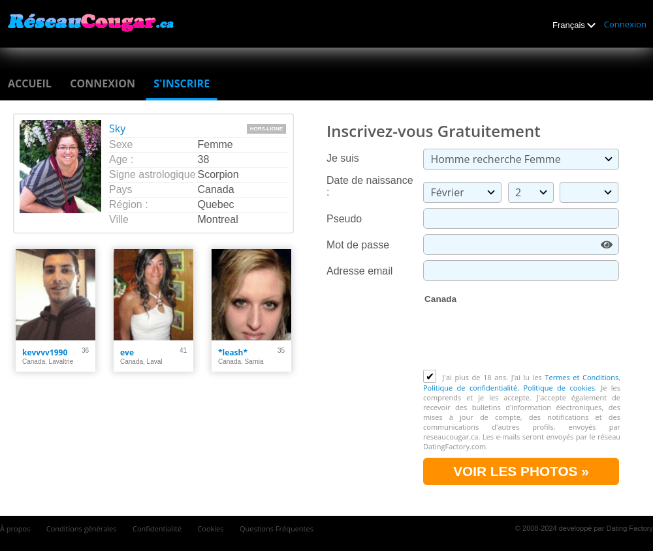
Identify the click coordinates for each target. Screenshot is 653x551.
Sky (117, 128)
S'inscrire (181, 83)
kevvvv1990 (44, 352)
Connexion (625, 24)
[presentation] (522, 337)
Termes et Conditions (581, 377)
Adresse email (359, 270)
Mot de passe (357, 244)
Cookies (210, 528)
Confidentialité (157, 528)
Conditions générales (81, 528)
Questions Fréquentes (276, 528)
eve (127, 352)
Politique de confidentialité (470, 388)
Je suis (342, 158)
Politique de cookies (558, 388)
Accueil (30, 83)
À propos (15, 528)
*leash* (232, 352)
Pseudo (344, 218)
